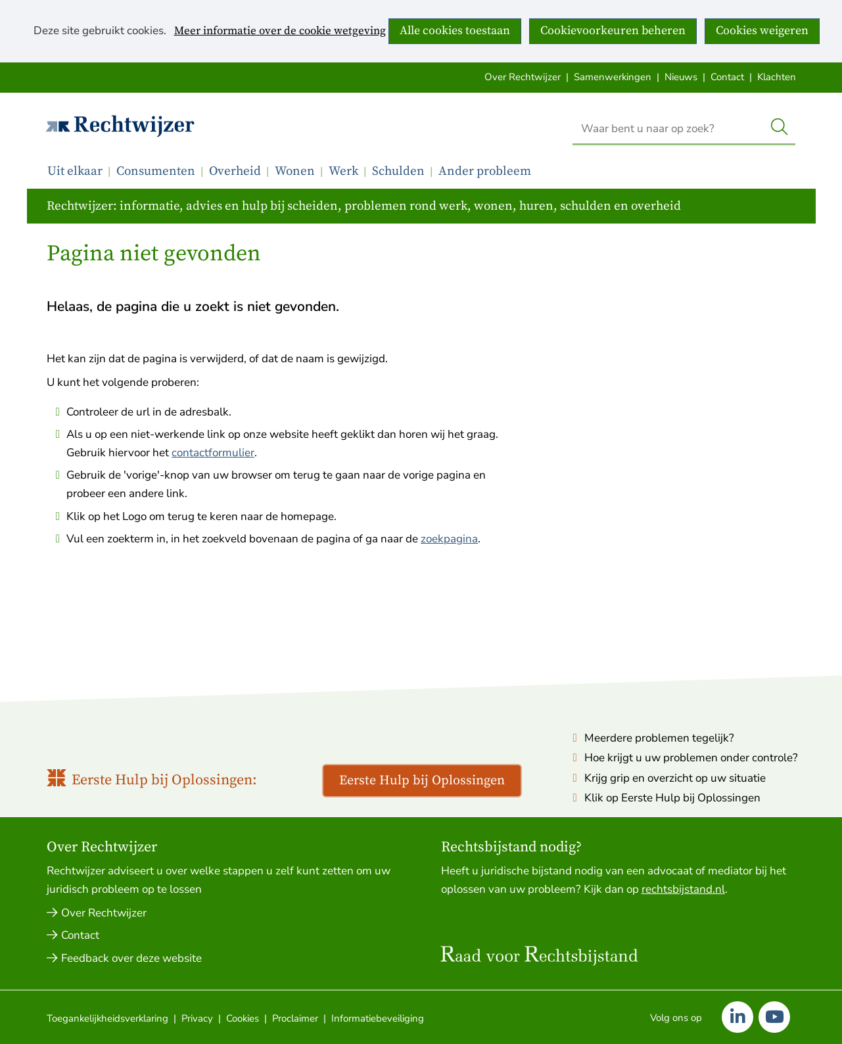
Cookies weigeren (762, 30)
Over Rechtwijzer (522, 76)
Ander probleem (484, 171)
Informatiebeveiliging (377, 1018)
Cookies (242, 1018)
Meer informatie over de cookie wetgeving (280, 31)
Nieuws (681, 76)
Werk (343, 171)
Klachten (776, 76)
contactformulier (213, 452)
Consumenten (155, 171)
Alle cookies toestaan (455, 30)
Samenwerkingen (612, 76)
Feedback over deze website (131, 958)
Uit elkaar (75, 171)
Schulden (398, 171)
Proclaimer (295, 1018)
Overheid (235, 171)
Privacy (197, 1018)
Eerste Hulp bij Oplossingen (422, 780)
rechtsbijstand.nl (683, 889)
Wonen (295, 171)
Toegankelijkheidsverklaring (107, 1018)
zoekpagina (449, 538)
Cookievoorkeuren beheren (613, 30)
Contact (727, 76)
